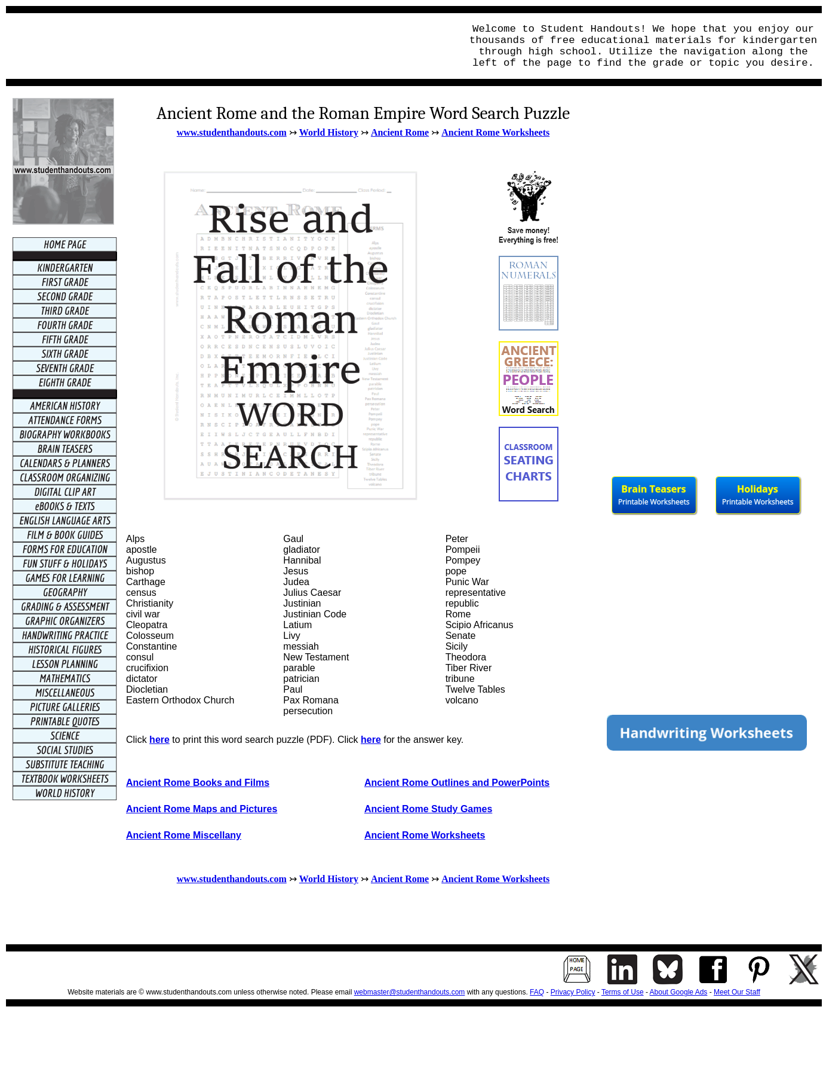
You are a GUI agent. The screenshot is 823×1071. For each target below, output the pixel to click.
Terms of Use (622, 992)
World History (328, 132)
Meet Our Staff (737, 992)
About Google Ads (679, 992)
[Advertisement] (230, 46)
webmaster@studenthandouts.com (409, 992)
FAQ (537, 992)
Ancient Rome (400, 132)
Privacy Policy (573, 992)
